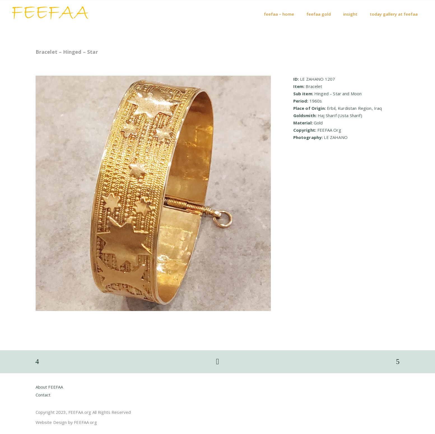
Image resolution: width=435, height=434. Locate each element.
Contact (43, 395)
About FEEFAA (49, 387)
